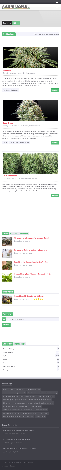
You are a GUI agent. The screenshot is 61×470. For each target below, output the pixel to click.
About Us (5, 466)
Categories (7, 344)
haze (42, 393)
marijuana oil (28, 410)
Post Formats (20, 389)
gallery (5, 389)
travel (11, 389)
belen (5, 452)
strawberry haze (33, 393)
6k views (28, 241)
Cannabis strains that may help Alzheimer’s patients (31, 262)
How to (30, 359)
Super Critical (8, 123)
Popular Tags (19, 344)
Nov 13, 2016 (18, 443)
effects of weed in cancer (28, 396)
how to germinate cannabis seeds (40, 399)
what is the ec (40, 416)
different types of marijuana (12, 416)
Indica (25, 73)
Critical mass (24, 143)
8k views (29, 253)
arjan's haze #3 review (30, 413)
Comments (23, 233)
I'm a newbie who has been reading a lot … (17, 439)
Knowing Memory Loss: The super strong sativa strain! (32, 274)
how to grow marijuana (10, 396)
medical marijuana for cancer (12, 410)
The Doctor (7, 70)
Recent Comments (9, 425)
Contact (12, 466)
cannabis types (8, 399)
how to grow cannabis (10, 406)
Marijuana (32, 73)
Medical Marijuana (34, 126)
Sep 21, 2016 (13, 452)
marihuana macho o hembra (23, 403)
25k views (30, 299)
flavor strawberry (51, 393)
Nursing (30, 369)
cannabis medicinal (41, 410)
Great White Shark (10, 176)
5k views (29, 265)
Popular (13, 233)
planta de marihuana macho (43, 403)
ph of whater (23, 406)
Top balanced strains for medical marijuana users (31, 250)
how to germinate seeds (46, 396)
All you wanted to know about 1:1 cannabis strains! (31, 238)
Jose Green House (9, 433)
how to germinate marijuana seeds (14, 393)
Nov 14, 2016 (20, 433)
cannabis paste (8, 413)
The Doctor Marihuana (10, 90)
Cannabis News (19, 253)
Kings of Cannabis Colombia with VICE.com (28, 296)
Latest (5, 233)
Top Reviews (8, 292)
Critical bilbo (14, 143)
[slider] (38, 299)
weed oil (17, 413)
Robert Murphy (8, 443)
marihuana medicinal (33, 389)
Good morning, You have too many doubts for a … (19, 430)
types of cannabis (20, 399)
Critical (5, 143)
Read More (55, 90)
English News (19, 241)
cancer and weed (35, 406)
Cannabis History (30, 348)
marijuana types (28, 416)
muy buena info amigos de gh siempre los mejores (19, 448)
